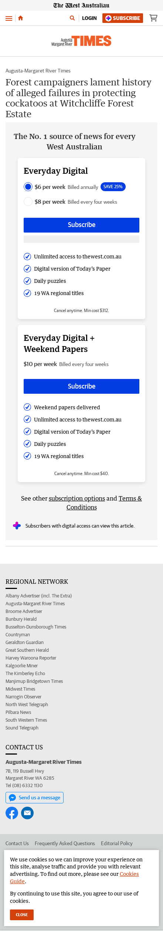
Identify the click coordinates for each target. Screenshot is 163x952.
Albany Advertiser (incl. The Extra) (39, 596)
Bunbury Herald (21, 619)
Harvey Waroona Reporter (31, 658)
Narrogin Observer (23, 696)
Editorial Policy (117, 843)
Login (89, 18)
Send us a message (34, 798)
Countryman (18, 634)
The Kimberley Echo (25, 673)
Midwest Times (20, 689)
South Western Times (26, 720)
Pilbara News (18, 712)
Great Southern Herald (27, 650)
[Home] (20, 18)
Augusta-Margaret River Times (38, 71)
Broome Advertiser (24, 611)
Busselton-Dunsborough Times (36, 627)
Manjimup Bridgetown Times (34, 681)
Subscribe (122, 18)
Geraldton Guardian (25, 642)
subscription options (77, 498)
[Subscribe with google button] (81, 239)
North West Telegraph (27, 704)
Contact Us (17, 843)
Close (22, 914)
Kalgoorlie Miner (22, 665)
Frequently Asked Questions (65, 843)
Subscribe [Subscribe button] (81, 224)
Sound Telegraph (22, 728)
